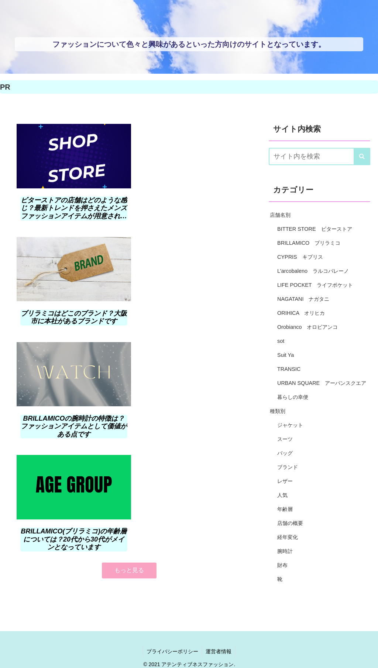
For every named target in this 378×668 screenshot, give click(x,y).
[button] (362, 156)
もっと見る (129, 345)
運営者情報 (219, 631)
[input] (319, 156)
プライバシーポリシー (172, 631)
